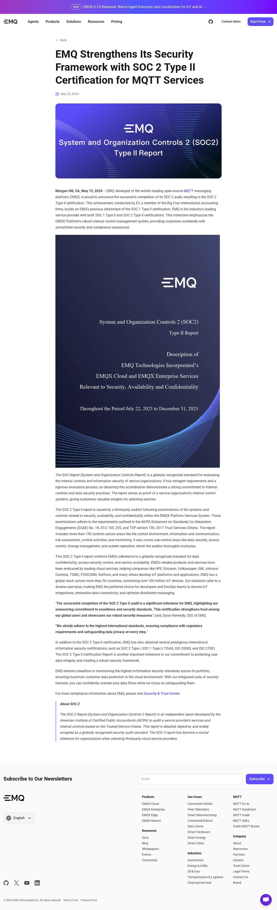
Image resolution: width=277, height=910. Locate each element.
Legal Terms (241, 871)
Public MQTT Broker (246, 826)
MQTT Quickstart (244, 809)
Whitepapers (150, 849)
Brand (237, 882)
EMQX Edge (150, 815)
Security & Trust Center (162, 693)
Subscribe (259, 779)
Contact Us (240, 877)
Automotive (195, 860)
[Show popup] (19, 818)
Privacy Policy (89, 900)
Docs (145, 837)
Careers (238, 860)
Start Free (260, 22)
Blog (145, 843)
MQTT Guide (241, 815)
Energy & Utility (198, 866)
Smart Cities (196, 843)
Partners (239, 854)
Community (150, 860)
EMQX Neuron (151, 820)
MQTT (188, 191)
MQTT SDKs (241, 820)
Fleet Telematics (198, 809)
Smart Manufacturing (202, 815)
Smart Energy (197, 837)
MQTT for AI (241, 803)
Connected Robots (200, 820)
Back (61, 40)
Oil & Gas (194, 871)
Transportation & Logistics (205, 877)
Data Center (196, 826)
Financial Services (199, 882)
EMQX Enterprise (153, 809)
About (237, 843)
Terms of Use (70, 900)
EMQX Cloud (150, 803)
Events (146, 854)
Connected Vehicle (200, 803)
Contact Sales (231, 21)
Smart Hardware (199, 832)
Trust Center (241, 866)
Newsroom (240, 849)
